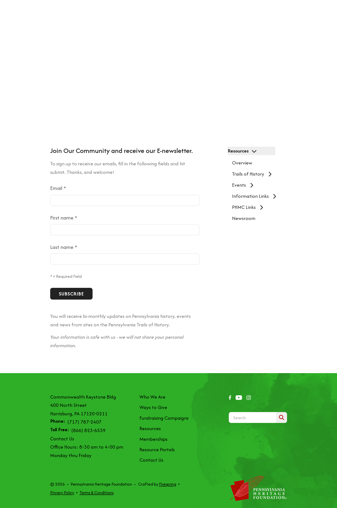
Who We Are (152, 396)
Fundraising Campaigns (164, 417)
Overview (242, 162)
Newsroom (243, 218)
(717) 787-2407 (84, 421)
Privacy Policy (62, 493)
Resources (243, 150)
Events (244, 184)
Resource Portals (157, 449)
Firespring (167, 484)
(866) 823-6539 (88, 430)
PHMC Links (249, 207)
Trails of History (253, 173)
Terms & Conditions (97, 493)
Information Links (256, 196)
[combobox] (252, 417)
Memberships (153, 439)
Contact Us (62, 438)
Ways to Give (153, 407)
